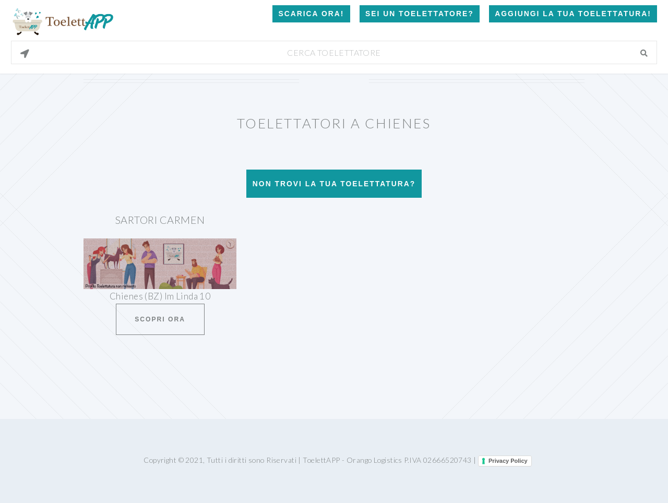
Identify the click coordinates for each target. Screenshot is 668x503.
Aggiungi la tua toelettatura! (573, 13)
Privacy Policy (508, 461)
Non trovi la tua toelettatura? (334, 183)
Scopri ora (160, 319)
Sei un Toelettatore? (419, 13)
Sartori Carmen (160, 219)
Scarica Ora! (311, 13)
